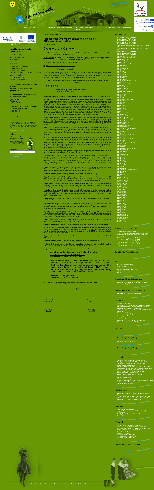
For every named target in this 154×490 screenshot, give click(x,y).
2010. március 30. (122, 203)
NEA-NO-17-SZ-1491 (123, 431)
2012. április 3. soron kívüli (125, 139)
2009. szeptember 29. (123, 183)
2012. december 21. (122, 113)
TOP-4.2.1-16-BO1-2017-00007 (126, 434)
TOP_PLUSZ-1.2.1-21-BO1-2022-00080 (129, 425)
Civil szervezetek (58, 484)
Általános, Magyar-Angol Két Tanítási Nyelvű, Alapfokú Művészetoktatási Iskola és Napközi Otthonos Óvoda (134, 397)
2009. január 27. (121, 194)
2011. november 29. (123, 149)
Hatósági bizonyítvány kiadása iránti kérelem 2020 (132, 362)
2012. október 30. (122, 123)
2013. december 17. (122, 85)
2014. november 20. (123, 60)
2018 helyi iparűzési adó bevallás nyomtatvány (131, 374)
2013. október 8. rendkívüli (125, 91)
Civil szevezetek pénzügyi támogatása (128, 379)
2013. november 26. (123, 87)
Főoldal (31, 484)
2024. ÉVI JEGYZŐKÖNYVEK (126, 39)
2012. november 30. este (124, 117)
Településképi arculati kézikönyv (126, 231)
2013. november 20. (123, 88)
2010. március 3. (122, 202)
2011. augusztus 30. (122, 154)
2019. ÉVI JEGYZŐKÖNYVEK (126, 53)
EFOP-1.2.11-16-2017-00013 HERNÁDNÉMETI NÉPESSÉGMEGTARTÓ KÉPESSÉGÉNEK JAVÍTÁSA (134, 427)
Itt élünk (42, 484)
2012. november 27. (123, 120)
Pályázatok (79, 28)
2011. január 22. (121, 172)
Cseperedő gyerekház (123, 316)
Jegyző (119, 271)
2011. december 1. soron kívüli (126, 148)
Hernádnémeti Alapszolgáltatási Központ (129, 293)
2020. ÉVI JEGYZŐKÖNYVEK (126, 51)
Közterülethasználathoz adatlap (126, 376)
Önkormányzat (49, 484)
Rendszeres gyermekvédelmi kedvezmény (129, 382)
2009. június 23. (121, 185)
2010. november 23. (123, 177)
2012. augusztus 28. (123, 129)
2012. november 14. (123, 122)
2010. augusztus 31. (123, 214)
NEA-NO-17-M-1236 (123, 433)
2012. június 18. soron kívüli (125, 134)
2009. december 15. (122, 179)
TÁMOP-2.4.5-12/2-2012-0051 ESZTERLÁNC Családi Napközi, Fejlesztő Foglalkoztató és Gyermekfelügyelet (133, 305)
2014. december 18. (122, 59)
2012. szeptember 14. (123, 126)
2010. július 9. (121, 212)
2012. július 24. (121, 131)
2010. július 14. (121, 211)
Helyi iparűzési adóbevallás (125, 377)
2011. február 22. (122, 171)
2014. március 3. (122, 79)
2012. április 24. (121, 137)
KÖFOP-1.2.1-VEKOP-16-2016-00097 (128, 430)
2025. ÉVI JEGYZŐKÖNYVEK (126, 37)
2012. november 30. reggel (125, 119)
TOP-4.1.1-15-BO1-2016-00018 (126, 437)
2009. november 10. (123, 180)
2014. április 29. (121, 74)
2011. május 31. (121, 163)
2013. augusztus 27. (123, 94)
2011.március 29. (122, 168)
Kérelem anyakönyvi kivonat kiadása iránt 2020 (131, 363)
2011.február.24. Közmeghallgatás (127, 169)
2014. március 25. (122, 77)
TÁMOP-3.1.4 (121, 317)
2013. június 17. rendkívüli (125, 99)
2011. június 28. (121, 160)
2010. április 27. (121, 205)
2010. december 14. (122, 175)
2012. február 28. (122, 143)
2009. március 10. (122, 189)
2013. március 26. (122, 105)
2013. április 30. (121, 103)
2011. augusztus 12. (122, 156)
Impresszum (88, 484)
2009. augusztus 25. (123, 217)
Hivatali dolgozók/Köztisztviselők (127, 269)
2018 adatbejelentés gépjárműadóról (127, 372)
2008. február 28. (122, 221)
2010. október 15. (122, 197)
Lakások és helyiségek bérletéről (126, 409)
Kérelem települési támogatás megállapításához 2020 (132, 360)
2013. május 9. (121, 102)
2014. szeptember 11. (123, 67)
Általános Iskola (121, 319)
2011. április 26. (121, 166)
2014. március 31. (122, 76)
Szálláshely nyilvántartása (124, 303)
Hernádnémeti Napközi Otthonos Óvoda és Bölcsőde (132, 320)
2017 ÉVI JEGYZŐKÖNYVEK (126, 56)
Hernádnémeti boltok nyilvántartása (127, 313)
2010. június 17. (121, 206)
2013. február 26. (122, 110)
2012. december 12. (122, 114)
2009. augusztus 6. (122, 218)
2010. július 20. (121, 209)
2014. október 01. (122, 65)
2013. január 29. (121, 111)
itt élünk (37, 28)
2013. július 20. (121, 96)
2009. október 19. (122, 182)
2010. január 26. (121, 198)
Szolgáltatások (75, 484)
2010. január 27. (121, 191)
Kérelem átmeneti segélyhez (125, 383)
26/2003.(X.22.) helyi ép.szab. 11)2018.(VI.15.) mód (132, 238)
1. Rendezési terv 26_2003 (125, 245)
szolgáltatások (92, 28)
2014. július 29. (121, 70)
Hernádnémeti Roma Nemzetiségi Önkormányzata (132, 282)
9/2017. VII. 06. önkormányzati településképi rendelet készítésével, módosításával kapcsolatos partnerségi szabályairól (133, 234)
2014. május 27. (121, 73)
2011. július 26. (121, 157)
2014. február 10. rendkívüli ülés (126, 80)
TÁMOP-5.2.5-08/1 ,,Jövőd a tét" (127, 314)
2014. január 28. (121, 82)
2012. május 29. (121, 136)
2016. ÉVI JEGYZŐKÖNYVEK (126, 54)
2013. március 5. (122, 108)
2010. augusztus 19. (123, 215)
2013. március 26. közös (124, 106)
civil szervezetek (64, 28)
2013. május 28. (121, 100)
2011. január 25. (121, 174)
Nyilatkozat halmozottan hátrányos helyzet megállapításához (135, 380)
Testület (119, 272)
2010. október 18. (122, 195)
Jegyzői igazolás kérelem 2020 (126, 365)
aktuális (27, 28)
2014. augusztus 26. (123, 68)
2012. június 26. (121, 133)
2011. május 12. (121, 165)
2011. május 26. (121, 162)
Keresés (82, 484)
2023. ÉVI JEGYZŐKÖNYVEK (126, 41)
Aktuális (36, 484)
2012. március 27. (122, 140)
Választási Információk (111, 28)
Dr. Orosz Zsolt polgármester (125, 264)
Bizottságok (120, 267)
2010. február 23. (122, 200)
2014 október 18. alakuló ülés (125, 64)
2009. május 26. (121, 186)
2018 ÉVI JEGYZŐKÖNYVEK (126, 57)
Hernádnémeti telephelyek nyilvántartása (129, 308)
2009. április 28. (121, 220)
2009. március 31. (122, 188)
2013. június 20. (121, 97)
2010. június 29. (121, 208)
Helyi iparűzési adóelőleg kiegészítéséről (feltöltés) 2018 (134, 366)
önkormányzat (48, 28)
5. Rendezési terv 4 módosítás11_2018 (128, 239)
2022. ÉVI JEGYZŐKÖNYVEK (126, 42)
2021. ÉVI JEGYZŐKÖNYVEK (126, 44)
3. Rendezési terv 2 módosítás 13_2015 (128, 242)
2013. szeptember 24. (123, 93)
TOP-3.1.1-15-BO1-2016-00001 (126, 436)
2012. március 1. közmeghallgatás (127, 142)
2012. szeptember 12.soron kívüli (126, 128)
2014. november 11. (123, 62)
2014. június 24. (121, 71)
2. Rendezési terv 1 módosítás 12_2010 (128, 244)
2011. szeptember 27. (123, 152)
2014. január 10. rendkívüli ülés (126, 83)
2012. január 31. (121, 145)
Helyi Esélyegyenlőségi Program (126, 341)
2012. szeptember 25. (123, 125)
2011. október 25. (122, 151)
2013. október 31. (122, 90)
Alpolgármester (121, 266)
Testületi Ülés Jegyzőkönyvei (125, 284)
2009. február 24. (122, 192)
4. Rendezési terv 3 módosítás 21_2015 (128, 241)
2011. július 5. (121, 159)
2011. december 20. (122, 146)
